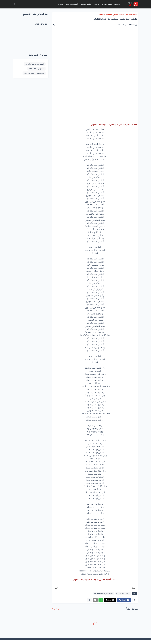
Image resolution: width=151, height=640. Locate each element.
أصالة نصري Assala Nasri (35, 64)
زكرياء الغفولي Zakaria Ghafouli (111, 14)
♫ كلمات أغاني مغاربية (123, 593)
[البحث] (14, 4)
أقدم (56, 588)
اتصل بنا (60, 4)
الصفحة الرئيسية (131, 14)
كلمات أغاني (107, 4)
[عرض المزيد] (89, 600)
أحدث (133, 588)
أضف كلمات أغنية (72, 4)
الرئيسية (117, 4)
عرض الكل (57, 609)
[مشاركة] (55, 24)
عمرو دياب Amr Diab (36, 69)
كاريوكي (96, 4)
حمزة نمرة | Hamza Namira (34, 73)
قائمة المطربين (86, 4)
